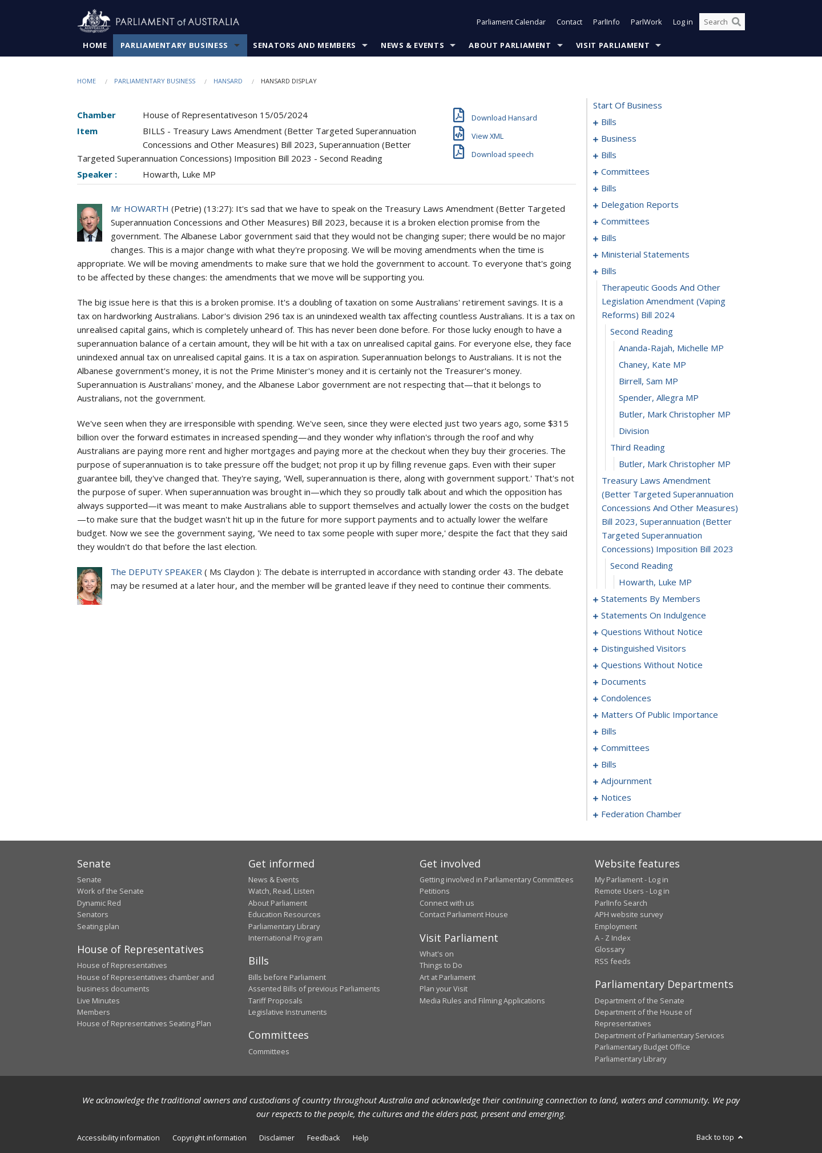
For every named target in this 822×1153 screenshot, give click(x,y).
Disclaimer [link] (277, 1137)
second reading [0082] (641, 331)
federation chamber (641, 813)
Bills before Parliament (287, 977)
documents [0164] (623, 681)
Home (95, 45)
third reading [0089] (637, 447)
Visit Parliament (613, 45)
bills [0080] (608, 270)
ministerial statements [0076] (645, 254)
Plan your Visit (444, 988)
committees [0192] (625, 747)
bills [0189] (608, 731)
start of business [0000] (627, 105)
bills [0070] (608, 237)
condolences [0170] (626, 698)
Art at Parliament (448, 977)
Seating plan (98, 926)
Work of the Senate (110, 891)
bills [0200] (608, 764)
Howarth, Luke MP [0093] (655, 582)
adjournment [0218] (626, 780)
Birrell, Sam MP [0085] (648, 381)
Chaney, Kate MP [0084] (652, 364)
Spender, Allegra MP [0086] (659, 397)
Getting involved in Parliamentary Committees (497, 879)
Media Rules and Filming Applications (482, 1000)
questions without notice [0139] (652, 631)
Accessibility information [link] (118, 1137)
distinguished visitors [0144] (643, 648)
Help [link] (361, 1137)
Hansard (228, 81)
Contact (569, 22)
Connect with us (447, 903)
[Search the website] (722, 21)
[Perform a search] (736, 21)
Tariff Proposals (275, 1000)
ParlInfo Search (621, 903)
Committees (268, 1051)
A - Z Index (613, 938)
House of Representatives (122, 965)
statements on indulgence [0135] (653, 615)
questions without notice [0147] (652, 664)
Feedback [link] (323, 1137)
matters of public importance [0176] (659, 714)
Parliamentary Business (174, 45)
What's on (437, 954)
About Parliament (510, 45)
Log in (683, 22)
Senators (92, 914)
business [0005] (618, 138)
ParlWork (646, 22)
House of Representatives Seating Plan (144, 1023)
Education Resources (284, 914)
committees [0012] (625, 171)
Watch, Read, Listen (281, 891)
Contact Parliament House (464, 914)
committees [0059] (625, 221)
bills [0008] (608, 154)
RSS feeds (613, 961)
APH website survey (629, 914)
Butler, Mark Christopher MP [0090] (675, 463)
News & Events (412, 45)
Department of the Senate (639, 1000)
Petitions (435, 891)
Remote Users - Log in (632, 891)
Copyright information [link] (209, 1137)
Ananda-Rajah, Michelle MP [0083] (671, 347)
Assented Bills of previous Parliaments (314, 988)
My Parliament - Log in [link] (631, 879)
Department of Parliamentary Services (659, 1035)
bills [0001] (608, 121)
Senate (89, 879)
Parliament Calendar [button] (511, 22)
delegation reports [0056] (640, 204)
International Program (285, 938)
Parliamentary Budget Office (642, 1047)
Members (93, 1012)
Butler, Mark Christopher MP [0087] (675, 414)
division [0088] (634, 430)
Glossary (609, 949)
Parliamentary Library (284, 926)
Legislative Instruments (287, 1012)
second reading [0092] (641, 565)
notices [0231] (616, 797)
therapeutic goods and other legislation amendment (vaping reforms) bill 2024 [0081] (664, 301)
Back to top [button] (720, 1137)
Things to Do (441, 965)
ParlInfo (606, 22)
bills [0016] (608, 188)
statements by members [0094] (650, 598)
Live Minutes (98, 1000)
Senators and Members (304, 45)
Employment (616, 926)
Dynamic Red (99, 903)
